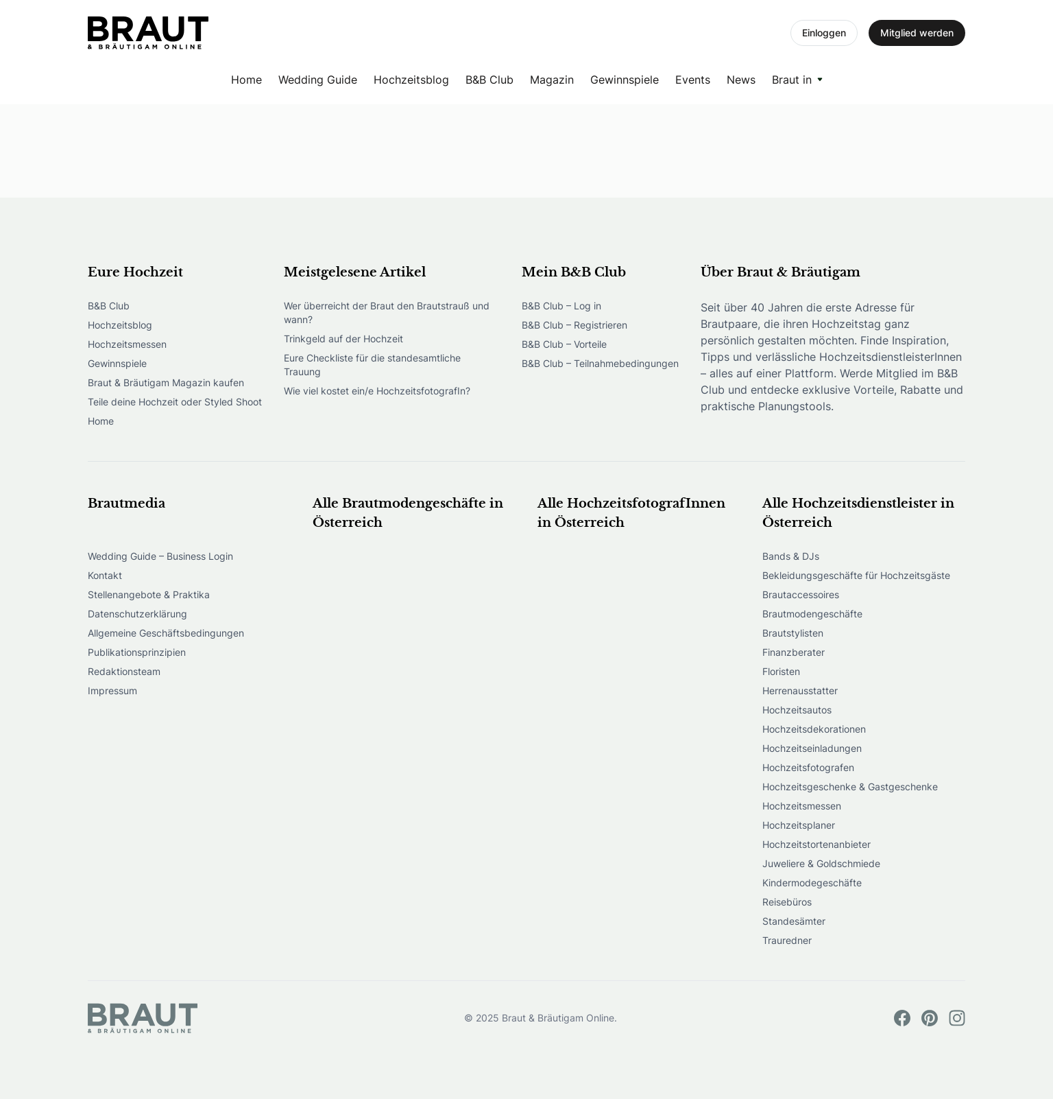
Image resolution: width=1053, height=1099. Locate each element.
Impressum (112, 690)
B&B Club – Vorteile (564, 344)
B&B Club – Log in (561, 305)
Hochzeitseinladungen (812, 748)
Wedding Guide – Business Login (160, 556)
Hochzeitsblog (411, 79)
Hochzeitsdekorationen (814, 728)
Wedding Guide (317, 79)
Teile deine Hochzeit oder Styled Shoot (175, 401)
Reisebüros (787, 901)
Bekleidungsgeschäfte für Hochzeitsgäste (856, 575)
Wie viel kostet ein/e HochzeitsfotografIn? (377, 390)
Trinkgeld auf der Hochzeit (343, 338)
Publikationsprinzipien (137, 652)
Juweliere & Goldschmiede (821, 863)
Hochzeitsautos (797, 709)
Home (246, 79)
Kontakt (105, 575)
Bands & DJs (790, 556)
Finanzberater (793, 652)
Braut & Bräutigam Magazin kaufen (166, 382)
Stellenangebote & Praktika (149, 594)
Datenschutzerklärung (137, 613)
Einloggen (824, 32)
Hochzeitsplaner (798, 824)
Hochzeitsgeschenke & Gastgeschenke (850, 786)
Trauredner (787, 940)
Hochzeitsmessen (127, 344)
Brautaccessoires (800, 594)
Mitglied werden (917, 32)
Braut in (792, 79)
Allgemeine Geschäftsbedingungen (166, 632)
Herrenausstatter (800, 690)
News (741, 79)
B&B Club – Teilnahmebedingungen (600, 363)
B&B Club (489, 79)
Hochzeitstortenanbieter (816, 844)
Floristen (781, 671)
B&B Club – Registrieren (574, 324)
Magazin (552, 79)
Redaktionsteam (124, 671)
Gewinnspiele (624, 79)
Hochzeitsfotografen (808, 767)
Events (692, 79)
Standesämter (793, 920)
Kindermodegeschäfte (812, 882)
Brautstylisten (792, 632)
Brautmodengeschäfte (812, 613)
